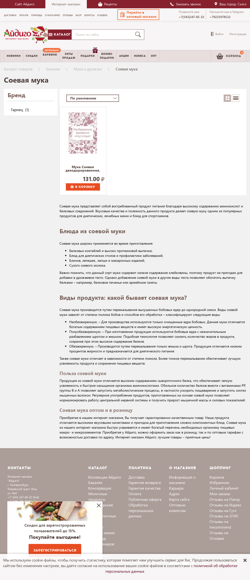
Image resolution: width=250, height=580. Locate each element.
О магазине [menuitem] (52, 15)
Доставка (137, 477)
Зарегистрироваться (54, 550)
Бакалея (53, 68)
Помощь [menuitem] (36, 15)
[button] (138, 14)
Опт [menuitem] (154, 56)
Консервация (99, 488)
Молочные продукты (97, 496)
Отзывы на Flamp (225, 499)
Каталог (59, 34)
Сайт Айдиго (24, 4)
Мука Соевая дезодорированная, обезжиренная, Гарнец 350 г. (83, 169)
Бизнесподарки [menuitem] (107, 56)
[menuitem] (50, 56)
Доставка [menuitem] (10, 15)
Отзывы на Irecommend (220, 524)
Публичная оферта (145, 499)
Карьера (176, 488)
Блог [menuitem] (79, 15)
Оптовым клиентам (177, 507)
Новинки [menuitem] (13, 56)
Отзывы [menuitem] (68, 15)
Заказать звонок (185, 4)
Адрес (174, 493)
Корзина (217, 477)
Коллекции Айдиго (104, 477)
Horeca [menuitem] (140, 56)
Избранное (219, 482)
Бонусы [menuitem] (89, 15)
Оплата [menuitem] (24, 15)
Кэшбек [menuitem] (102, 15)
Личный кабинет (224, 488)
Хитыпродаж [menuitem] (68, 56)
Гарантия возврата (145, 482)
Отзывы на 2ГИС (224, 515)
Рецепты (107, 4)
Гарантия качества (144, 488)
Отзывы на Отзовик (219, 535)
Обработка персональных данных (141, 510)
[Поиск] (139, 34)
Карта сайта (179, 499)
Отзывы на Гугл (223, 510)
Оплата (135, 493)
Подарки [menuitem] (88, 54)
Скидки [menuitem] (32, 56)
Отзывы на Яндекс (225, 504)
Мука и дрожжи (88, 68)
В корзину (82, 186)
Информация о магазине (182, 479)
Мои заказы (220, 493)
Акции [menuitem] (124, 56)
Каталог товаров (18, 68)
